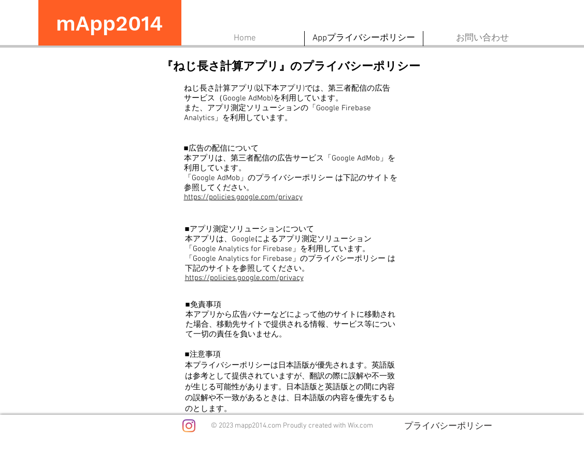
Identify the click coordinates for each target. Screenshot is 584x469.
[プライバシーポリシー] (448, 425)
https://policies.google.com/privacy (243, 197)
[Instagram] (188, 425)
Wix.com (360, 425)
